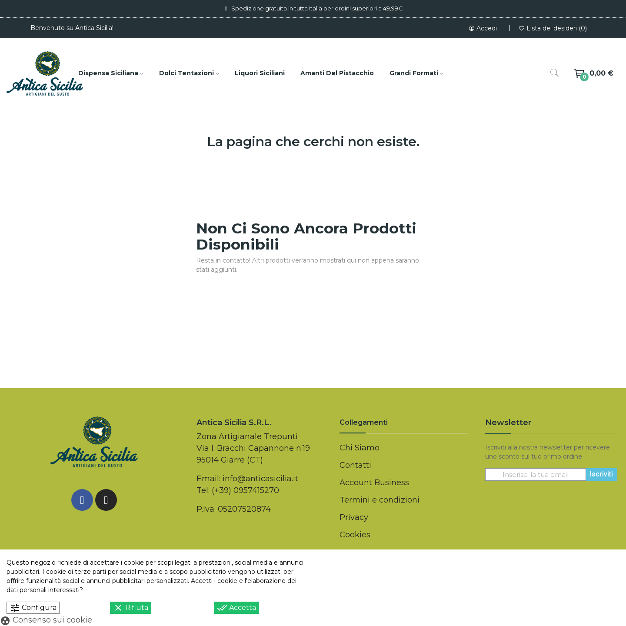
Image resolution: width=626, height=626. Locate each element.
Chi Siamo (360, 448)
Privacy (354, 517)
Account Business (374, 482)
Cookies (355, 534)
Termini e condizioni (380, 500)
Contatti (355, 465)
